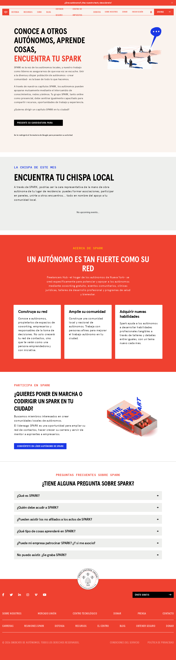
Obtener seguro (59, 12)
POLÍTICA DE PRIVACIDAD (161, 642)
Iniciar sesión (137, 12)
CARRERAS (7, 626)
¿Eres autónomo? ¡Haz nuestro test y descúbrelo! (119, 2)
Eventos (97, 12)
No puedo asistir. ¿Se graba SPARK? (41, 554)
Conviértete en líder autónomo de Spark (40, 446)
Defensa (15, 12)
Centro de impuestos (77, 12)
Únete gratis (153, 595)
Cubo (39, 12)
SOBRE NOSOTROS (111, 12)
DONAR (124, 12)
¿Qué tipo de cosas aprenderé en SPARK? (46, 531)
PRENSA (142, 613)
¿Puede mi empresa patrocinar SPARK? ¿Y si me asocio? (56, 543)
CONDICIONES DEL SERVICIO (124, 642)
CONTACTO (168, 613)
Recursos (28, 12)
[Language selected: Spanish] (149, 12)
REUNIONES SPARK (34, 626)
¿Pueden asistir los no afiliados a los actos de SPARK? (54, 519)
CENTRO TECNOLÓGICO (85, 613)
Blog (48, 12)
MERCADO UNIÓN (47, 613)
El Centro (103, 626)
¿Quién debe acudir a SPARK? (37, 507)
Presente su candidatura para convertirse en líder (38, 124)
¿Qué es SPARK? (28, 495)
